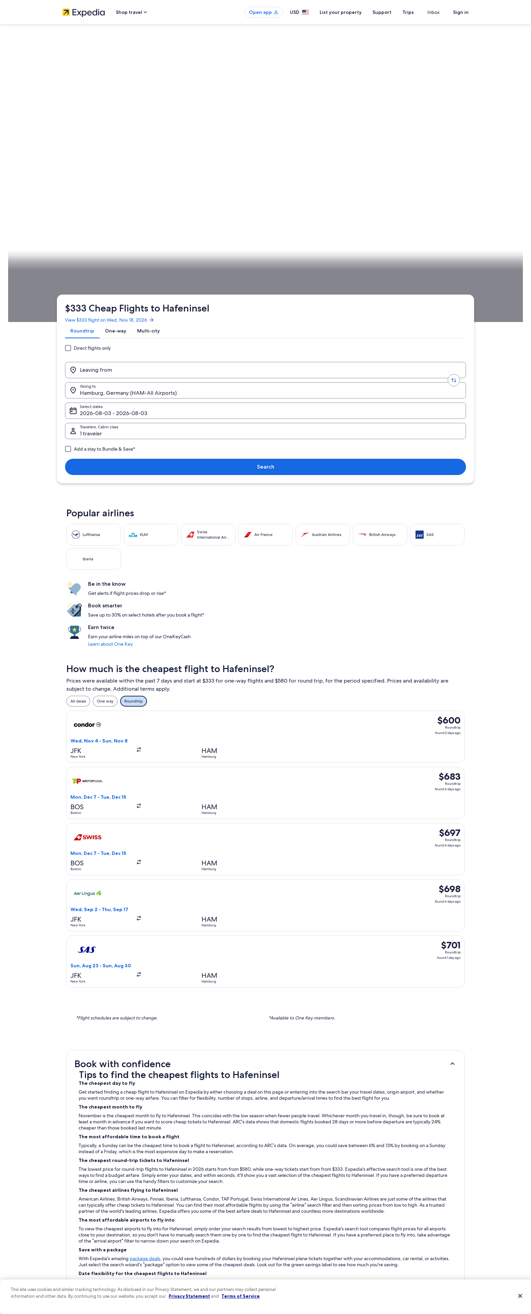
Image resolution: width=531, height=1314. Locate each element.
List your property (353, 12)
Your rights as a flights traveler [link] (404, 1244)
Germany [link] (122, 211)
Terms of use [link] (283, 1201)
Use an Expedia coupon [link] (399, 1223)
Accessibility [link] (283, 1233)
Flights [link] (102, 211)
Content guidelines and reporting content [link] (310, 1255)
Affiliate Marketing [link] (79, 1255)
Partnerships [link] (73, 1212)
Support (394, 12)
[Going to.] (218, 133)
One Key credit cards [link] (186, 1266)
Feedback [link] (71, 1266)
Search (446, 133)
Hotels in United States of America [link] (198, 1190)
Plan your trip (452, 211)
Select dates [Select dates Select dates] (299, 135)
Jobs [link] (66, 1190)
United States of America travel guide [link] (201, 1179)
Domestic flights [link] (182, 1223)
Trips (420, 12)
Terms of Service (240, 1296)
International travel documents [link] (405, 1233)
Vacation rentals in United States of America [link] (207, 1201)
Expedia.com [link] (78, 211)
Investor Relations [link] (78, 1233)
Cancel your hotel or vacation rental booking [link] (417, 1190)
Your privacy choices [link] (291, 1244)
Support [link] (384, 1179)
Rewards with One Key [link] (188, 1255)
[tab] (87, 109)
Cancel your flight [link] (393, 1201)
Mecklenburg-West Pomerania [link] (165, 211)
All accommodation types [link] (190, 1244)
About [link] (68, 1179)
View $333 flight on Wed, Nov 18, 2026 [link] (115, 93)
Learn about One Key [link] (384, 308)
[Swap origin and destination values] (168, 133)
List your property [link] (78, 1201)
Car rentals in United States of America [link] (202, 1233)
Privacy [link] (278, 1179)
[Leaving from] (117, 133)
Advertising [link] (72, 1244)
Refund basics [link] (390, 1212)
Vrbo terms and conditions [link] (296, 1223)
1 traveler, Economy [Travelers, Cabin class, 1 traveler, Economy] (381, 135)
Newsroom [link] (72, 1223)
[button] (265, 560)
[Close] (520, 1296)
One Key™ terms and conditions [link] (301, 1212)
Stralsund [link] (208, 211)
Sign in (461, 12)
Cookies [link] (279, 1190)
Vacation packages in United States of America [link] (209, 1212)
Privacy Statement (189, 1296)
